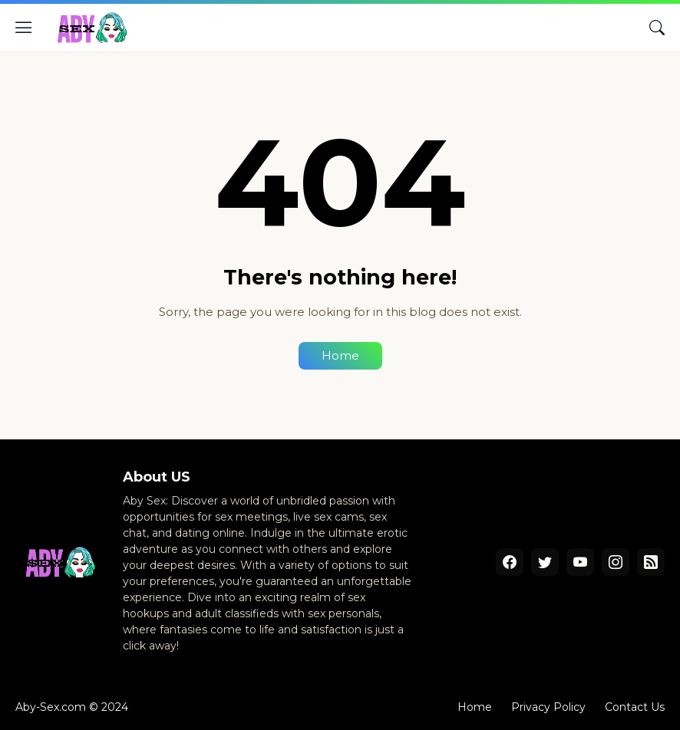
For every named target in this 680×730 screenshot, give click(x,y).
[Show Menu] (24, 28)
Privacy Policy (548, 707)
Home (340, 355)
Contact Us (635, 707)
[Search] (657, 28)
